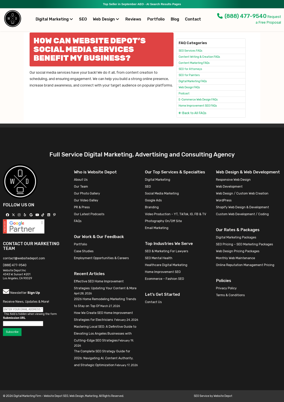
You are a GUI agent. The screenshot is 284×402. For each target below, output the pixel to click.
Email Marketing (156, 228)
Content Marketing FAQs (194, 63)
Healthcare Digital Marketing (166, 265)
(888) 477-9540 (242, 16)
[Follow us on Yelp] (25, 215)
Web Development (229, 186)
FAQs (77, 221)
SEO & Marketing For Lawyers (166, 251)
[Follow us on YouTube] (38, 215)
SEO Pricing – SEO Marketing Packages (244, 244)
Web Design (106, 19)
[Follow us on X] (14, 215)
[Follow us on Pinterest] (55, 215)
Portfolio (156, 19)
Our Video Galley (86, 200)
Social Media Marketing (162, 193)
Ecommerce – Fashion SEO (164, 279)
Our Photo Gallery (87, 193)
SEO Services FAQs (190, 50)
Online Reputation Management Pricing (245, 265)
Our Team (81, 186)
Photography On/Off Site (163, 221)
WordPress (224, 200)
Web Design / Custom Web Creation (242, 193)
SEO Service (201, 396)
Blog (175, 19)
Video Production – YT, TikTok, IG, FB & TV (175, 214)
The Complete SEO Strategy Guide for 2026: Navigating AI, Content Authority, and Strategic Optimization (103, 358)
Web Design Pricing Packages (237, 251)
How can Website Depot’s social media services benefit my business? (90, 49)
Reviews (133, 19)
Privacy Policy (226, 288)
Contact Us (153, 302)
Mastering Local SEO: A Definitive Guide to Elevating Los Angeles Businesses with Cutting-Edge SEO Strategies (105, 333)
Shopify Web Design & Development (242, 207)
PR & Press (82, 207)
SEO (83, 19)
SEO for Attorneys (190, 69)
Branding (152, 207)
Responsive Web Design (233, 179)
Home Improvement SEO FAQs (198, 105)
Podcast (184, 93)
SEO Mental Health (158, 258)
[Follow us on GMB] (32, 215)
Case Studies (83, 251)
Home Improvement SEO (163, 272)
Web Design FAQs (189, 87)
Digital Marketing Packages (236, 237)
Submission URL (14, 318)
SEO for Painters (189, 75)
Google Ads (153, 200)
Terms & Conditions (230, 295)
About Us (81, 179)
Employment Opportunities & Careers (101, 258)
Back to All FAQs (192, 113)
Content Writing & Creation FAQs (199, 57)
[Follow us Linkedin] (49, 215)
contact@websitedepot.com (24, 258)
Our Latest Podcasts (89, 214)
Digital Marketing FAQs (193, 81)
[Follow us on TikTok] (43, 215)
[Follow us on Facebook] (8, 215)
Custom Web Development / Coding (242, 214)
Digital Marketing (54, 19)
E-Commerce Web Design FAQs (198, 99)
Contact (193, 19)
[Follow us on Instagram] (19, 215)
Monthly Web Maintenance (235, 258)
